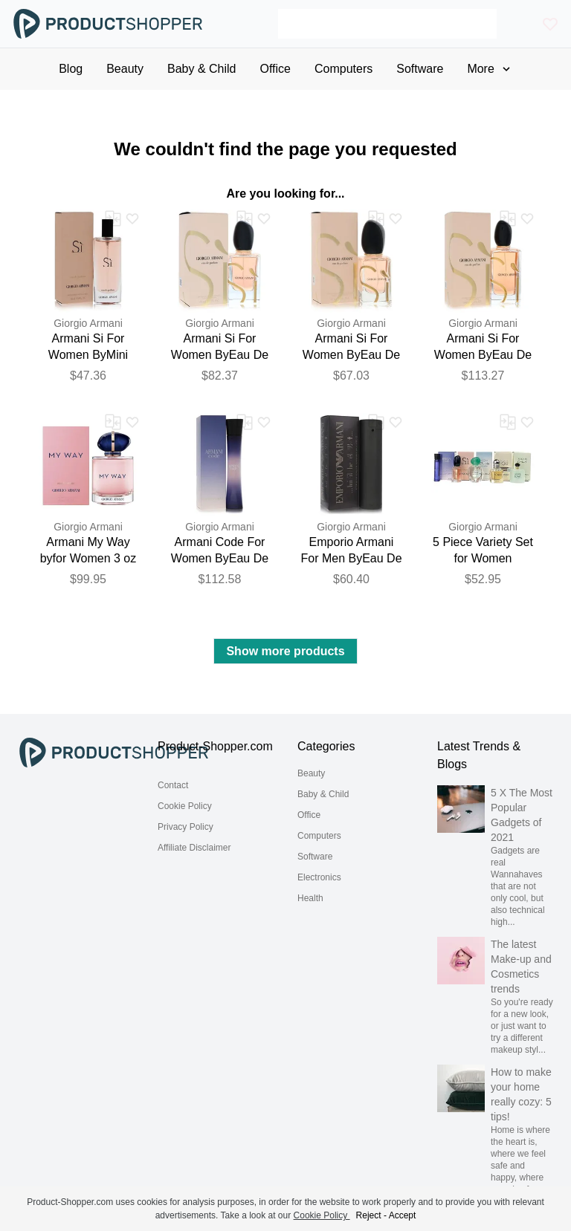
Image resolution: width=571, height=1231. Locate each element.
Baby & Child (323, 794)
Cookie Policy (185, 806)
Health (310, 898)
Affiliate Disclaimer (194, 847)
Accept (402, 1215)
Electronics (319, 877)
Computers (319, 836)
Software (314, 856)
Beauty (311, 773)
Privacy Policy (185, 827)
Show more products (285, 651)
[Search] (387, 24)
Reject (368, 1215)
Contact (173, 785)
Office (308, 815)
